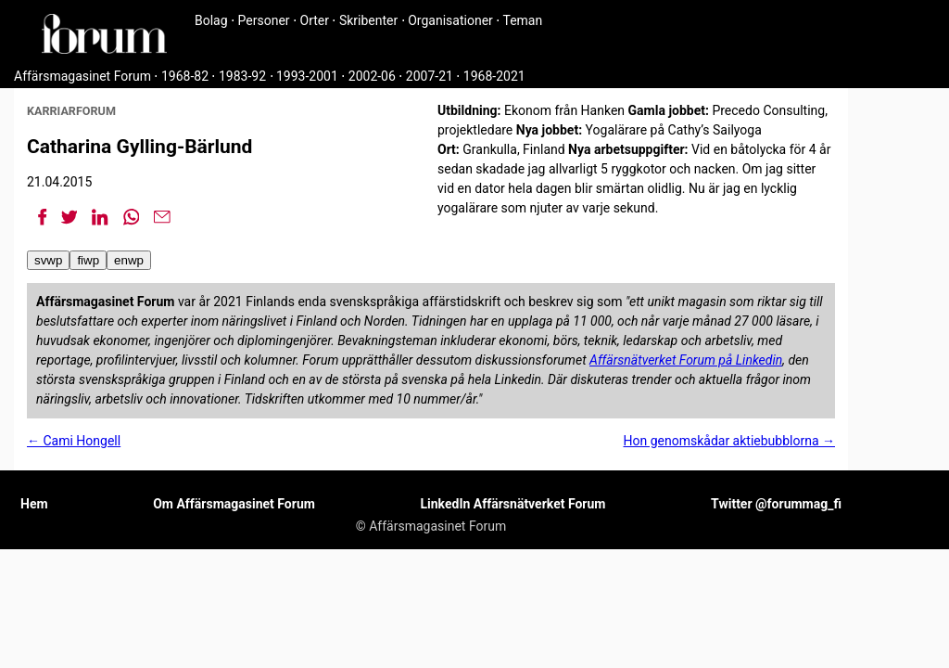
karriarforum (71, 111)
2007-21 (429, 76)
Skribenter (368, 20)
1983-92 (242, 76)
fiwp (88, 260)
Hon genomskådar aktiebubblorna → (730, 440)
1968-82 (185, 76)
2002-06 (372, 76)
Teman (522, 20)
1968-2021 (494, 76)
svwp (48, 260)
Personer (264, 20)
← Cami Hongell (73, 440)
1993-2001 (307, 76)
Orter (314, 20)
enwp (129, 260)
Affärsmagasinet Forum (82, 76)
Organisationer (450, 20)
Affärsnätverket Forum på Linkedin (685, 360)
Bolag (211, 20)
